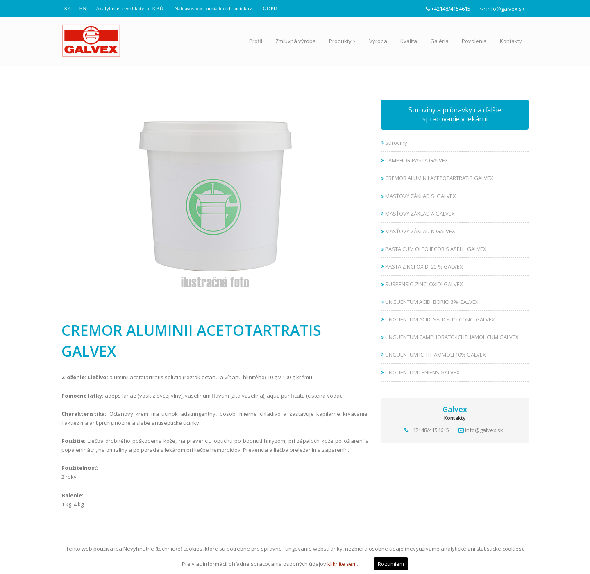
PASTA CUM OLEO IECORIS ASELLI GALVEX (433, 249)
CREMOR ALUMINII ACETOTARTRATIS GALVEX (437, 178)
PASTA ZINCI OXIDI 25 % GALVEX (422, 266)
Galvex (454, 409)
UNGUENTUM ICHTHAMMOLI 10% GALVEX (433, 354)
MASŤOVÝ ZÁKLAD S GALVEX (418, 196)
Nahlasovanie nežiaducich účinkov (213, 8)
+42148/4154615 (450, 8)
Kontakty (511, 41)
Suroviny (394, 142)
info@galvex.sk (505, 8)
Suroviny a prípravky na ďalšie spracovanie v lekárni (454, 114)
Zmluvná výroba (295, 41)
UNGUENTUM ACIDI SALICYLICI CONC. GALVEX (438, 319)
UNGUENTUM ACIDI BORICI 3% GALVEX (430, 301)
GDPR (270, 8)
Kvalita (408, 41)
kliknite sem (342, 563)
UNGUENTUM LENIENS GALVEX (420, 372)
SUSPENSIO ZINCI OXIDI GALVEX (422, 284)
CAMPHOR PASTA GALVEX (414, 160)
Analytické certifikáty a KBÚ (129, 8)
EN (82, 8)
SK (67, 8)
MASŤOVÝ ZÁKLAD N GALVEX (418, 231)
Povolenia (474, 41)
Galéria (439, 41)
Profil (255, 41)
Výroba (378, 41)
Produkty (342, 41)
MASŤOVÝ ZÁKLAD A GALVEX (418, 213)
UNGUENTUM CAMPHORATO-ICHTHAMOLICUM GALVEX (450, 337)
